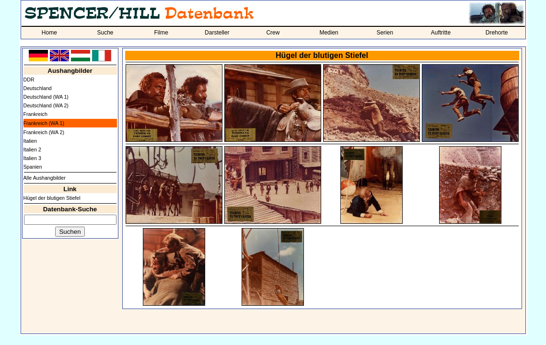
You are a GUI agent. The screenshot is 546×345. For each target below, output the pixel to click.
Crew (272, 32)
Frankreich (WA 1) (43, 123)
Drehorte (497, 32)
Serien (384, 32)
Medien (328, 32)
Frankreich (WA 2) (43, 132)
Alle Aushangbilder (44, 178)
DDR (29, 79)
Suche (105, 32)
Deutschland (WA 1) (46, 97)
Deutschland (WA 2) (46, 105)
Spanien (32, 167)
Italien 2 (32, 149)
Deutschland (37, 88)
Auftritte (441, 32)
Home (49, 32)
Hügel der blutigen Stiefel (52, 198)
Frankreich (35, 114)
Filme (161, 32)
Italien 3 (32, 158)
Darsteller (217, 32)
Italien (30, 141)
